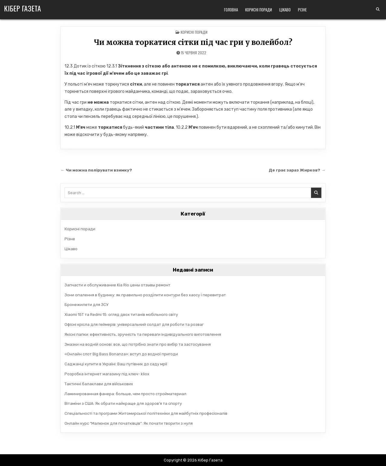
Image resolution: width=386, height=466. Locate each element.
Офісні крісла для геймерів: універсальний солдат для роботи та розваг (134, 324)
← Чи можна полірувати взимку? (96, 170)
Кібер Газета (22, 8)
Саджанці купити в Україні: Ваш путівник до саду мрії (116, 364)
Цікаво (285, 10)
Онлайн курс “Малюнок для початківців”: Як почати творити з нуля (129, 423)
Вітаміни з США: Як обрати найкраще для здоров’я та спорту (123, 403)
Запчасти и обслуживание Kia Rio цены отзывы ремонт (117, 285)
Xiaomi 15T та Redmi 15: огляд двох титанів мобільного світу (121, 314)
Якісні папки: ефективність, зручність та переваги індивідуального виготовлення (143, 334)
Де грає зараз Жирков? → (297, 170)
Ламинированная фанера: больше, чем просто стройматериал (125, 394)
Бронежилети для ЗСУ (87, 304)
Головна (231, 10)
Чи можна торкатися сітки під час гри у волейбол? (193, 42)
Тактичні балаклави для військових (99, 384)
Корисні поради (258, 10)
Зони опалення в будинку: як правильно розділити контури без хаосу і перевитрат (145, 295)
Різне (302, 10)
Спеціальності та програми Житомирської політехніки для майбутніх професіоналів (146, 413)
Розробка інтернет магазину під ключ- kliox (107, 374)
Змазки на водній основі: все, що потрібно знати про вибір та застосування (138, 344)
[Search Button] (378, 9)
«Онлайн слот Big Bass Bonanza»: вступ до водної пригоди (121, 354)
